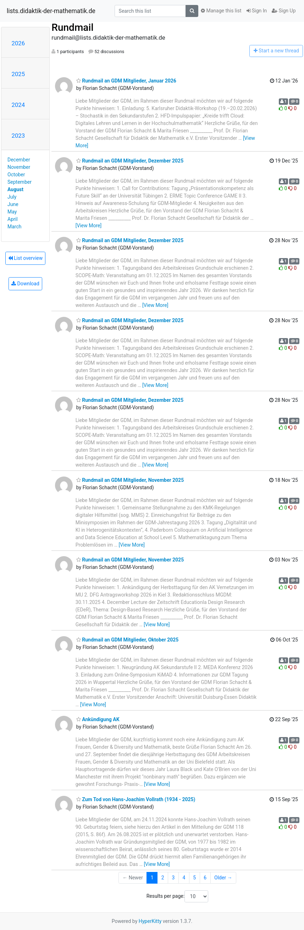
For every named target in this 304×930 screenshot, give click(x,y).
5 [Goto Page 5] (194, 877)
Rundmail (72, 27)
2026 (18, 43)
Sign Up (283, 10)
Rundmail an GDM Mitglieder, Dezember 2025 (129, 161)
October (16, 174)
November (18, 167)
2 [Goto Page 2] (162, 877)
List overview (25, 258)
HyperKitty (150, 921)
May (12, 212)
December (18, 159)
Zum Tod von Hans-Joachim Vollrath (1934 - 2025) (135, 799)
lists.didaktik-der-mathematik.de (51, 11)
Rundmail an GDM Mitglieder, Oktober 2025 (127, 640)
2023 (18, 135)
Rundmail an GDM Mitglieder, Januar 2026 (126, 81)
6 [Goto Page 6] (205, 877)
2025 (18, 74)
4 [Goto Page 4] (183, 877)
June (12, 204)
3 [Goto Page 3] (173, 877)
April (12, 219)
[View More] (88, 225)
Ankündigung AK (98, 719)
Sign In (257, 10)
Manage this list (221, 10)
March (14, 226)
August (15, 189)
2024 (18, 104)
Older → (223, 877)
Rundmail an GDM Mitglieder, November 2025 (130, 480)
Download (25, 283)
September (19, 182)
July (11, 197)
